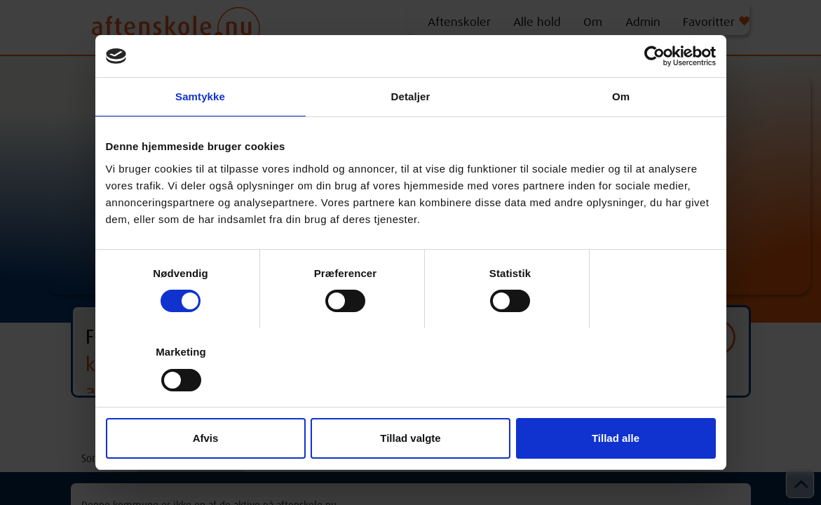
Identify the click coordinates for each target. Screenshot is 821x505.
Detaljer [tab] (410, 96)
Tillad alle (615, 438)
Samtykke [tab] (200, 96)
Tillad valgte (410, 438)
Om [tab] (621, 96)
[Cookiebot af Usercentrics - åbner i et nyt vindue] (654, 56)
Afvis (206, 438)
